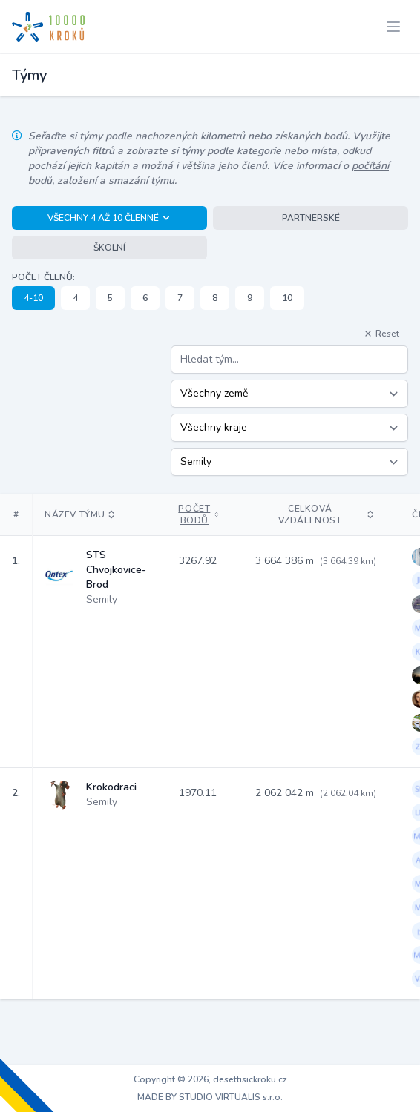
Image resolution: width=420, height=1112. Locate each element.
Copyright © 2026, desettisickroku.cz (210, 1079)
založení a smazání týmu (115, 180)
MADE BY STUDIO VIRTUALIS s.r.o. (210, 1097)
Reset (381, 334)
